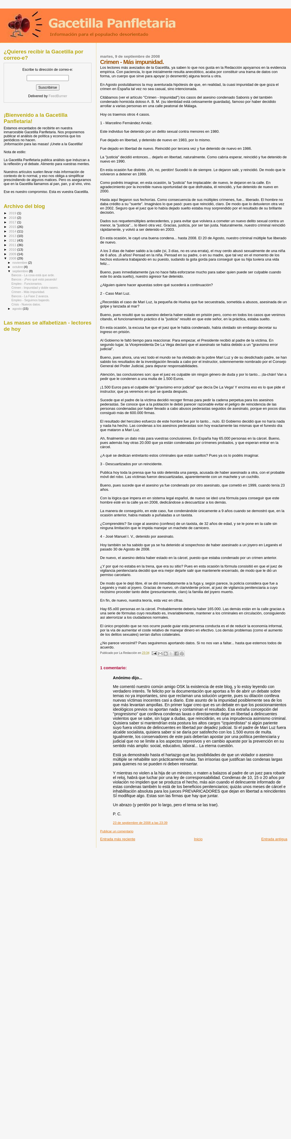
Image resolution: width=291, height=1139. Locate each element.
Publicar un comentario (116, 831)
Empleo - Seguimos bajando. (30, 300)
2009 (13, 254)
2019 (13, 213)
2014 (13, 231)
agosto (18, 308)
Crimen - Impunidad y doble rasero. (35, 287)
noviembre (20, 262)
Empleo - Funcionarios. (26, 283)
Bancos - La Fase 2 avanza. (30, 296)
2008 (13, 258)
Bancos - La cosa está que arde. (33, 275)
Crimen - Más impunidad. (28, 292)
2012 (13, 240)
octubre (18, 267)
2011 (13, 245)
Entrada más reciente (117, 839)
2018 (13, 217)
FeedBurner (58, 96)
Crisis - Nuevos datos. (26, 304)
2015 (13, 226)
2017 (13, 222)
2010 (13, 249)
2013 (13, 236)
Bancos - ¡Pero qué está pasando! (34, 279)
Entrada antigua (274, 839)
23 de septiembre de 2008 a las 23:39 (140, 822)
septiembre (21, 271)
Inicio (198, 839)
